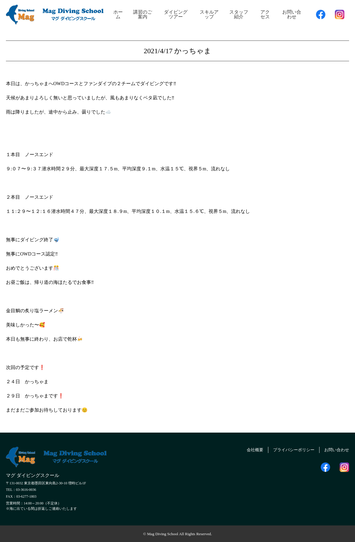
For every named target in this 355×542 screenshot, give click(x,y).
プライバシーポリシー (287, 449)
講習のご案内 (142, 14)
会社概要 (244, 449)
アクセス (265, 14)
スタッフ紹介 (238, 14)
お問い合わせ (291, 14)
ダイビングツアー (176, 14)
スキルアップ (209, 14)
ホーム (118, 14)
